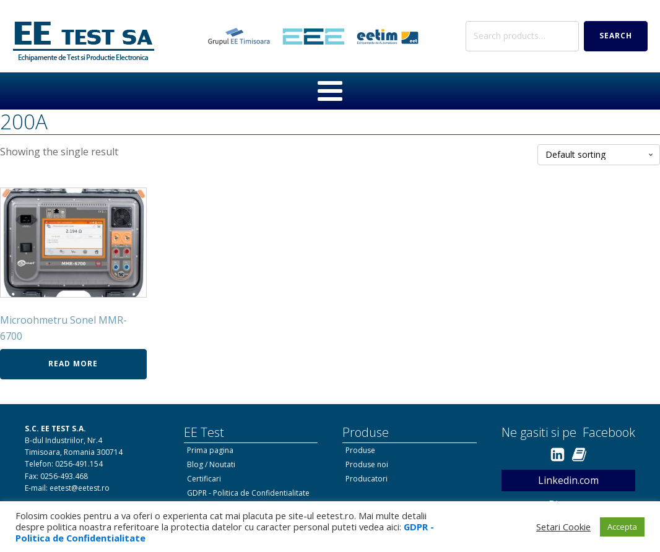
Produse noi (366, 464)
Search (615, 35)
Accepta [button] (622, 526)
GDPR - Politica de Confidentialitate (248, 493)
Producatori (366, 478)
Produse (360, 450)
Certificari (204, 478)
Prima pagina (210, 450)
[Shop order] (598, 155)
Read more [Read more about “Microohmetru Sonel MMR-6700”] (73, 363)
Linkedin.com (568, 480)
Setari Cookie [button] (563, 526)
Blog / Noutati (211, 464)
